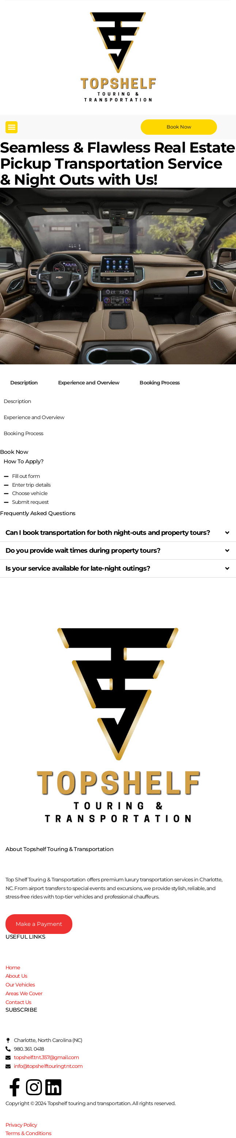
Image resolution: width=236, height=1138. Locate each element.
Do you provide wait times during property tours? (82, 551)
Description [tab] (24, 382)
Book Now (14, 451)
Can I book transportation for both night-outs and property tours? (107, 533)
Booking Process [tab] (159, 382)
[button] (11, 127)
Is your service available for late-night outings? (77, 568)
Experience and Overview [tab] (88, 382)
